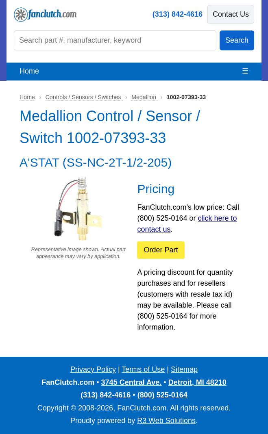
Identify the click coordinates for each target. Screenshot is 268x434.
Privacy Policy (93, 369)
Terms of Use (143, 369)
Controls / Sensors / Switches (84, 97)
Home (29, 71)
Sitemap (184, 369)
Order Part (161, 250)
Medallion (144, 97)
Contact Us (231, 14)
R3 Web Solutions (166, 421)
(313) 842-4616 (178, 14)
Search (236, 40)
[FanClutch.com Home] (45, 14)
